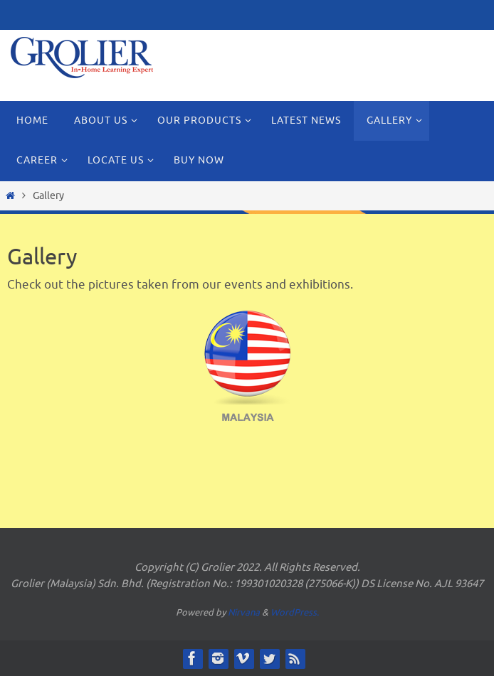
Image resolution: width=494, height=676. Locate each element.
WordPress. (294, 612)
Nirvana (244, 612)
